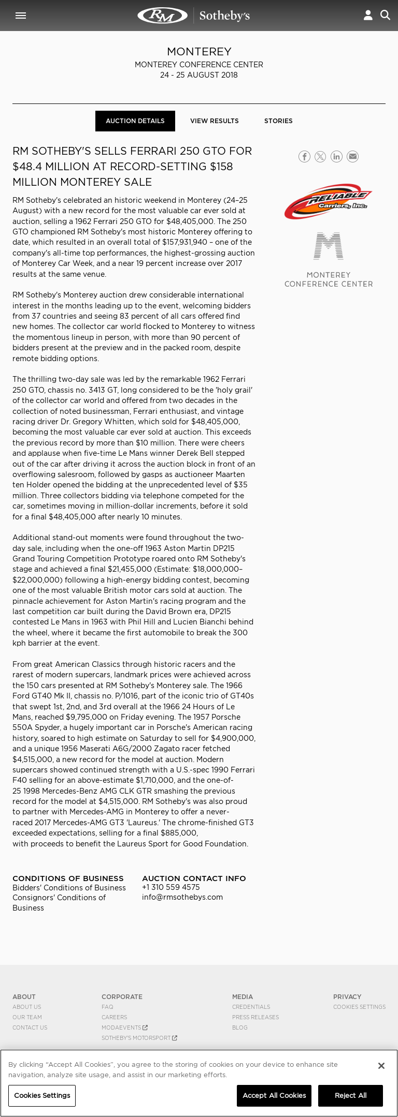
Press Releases (255, 1017)
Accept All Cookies (274, 1095)
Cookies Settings (359, 1007)
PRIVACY (347, 997)
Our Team (27, 1017)
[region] (199, 1083)
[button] (368, 15)
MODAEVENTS (125, 1027)
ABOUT (24, 997)
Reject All (350, 1095)
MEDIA (242, 997)
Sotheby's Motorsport (139, 1038)
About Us (26, 1007)
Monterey (199, 51)
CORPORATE (122, 997)
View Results (214, 121)
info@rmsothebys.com (182, 897)
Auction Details (135, 121)
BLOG (240, 1027)
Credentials (251, 1007)
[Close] (381, 1065)
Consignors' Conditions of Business (59, 902)
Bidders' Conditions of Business (69, 888)
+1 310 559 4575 (171, 887)
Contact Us (29, 1027)
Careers (114, 1017)
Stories (278, 121)
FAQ (107, 1007)
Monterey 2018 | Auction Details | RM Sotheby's (193, 15)
